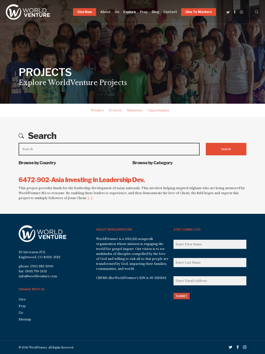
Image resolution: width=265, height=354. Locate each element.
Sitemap (25, 319)
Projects (115, 110)
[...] (90, 198)
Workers (97, 110)
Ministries (134, 110)
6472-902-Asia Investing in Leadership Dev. (82, 180)
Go (21, 313)
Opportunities (158, 110)
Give (22, 299)
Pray (22, 306)
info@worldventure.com (38, 276)
